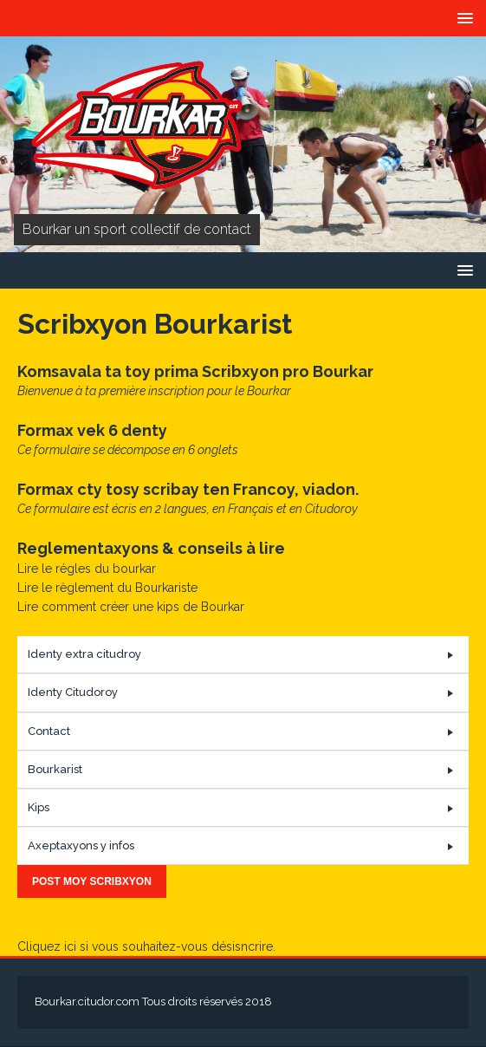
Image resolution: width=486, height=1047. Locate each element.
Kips (38, 807)
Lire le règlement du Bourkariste (107, 588)
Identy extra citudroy (84, 653)
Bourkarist (55, 769)
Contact (49, 731)
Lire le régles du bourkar (86, 569)
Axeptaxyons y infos (81, 845)
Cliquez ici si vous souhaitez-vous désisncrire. (146, 946)
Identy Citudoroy (73, 692)
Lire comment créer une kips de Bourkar (130, 607)
